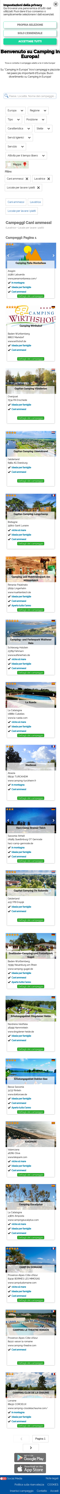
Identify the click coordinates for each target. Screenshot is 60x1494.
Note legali (52, 1478)
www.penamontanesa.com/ (22, 278)
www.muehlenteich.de (19, 592)
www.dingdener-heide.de (21, 1031)
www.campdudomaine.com (22, 1282)
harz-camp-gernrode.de (20, 843)
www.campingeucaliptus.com (23, 1220)
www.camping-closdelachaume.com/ (27, 1408)
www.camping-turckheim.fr (22, 780)
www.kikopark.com (17, 1157)
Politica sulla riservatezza (29, 1484)
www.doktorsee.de (17, 1094)
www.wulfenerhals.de (19, 655)
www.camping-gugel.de (20, 969)
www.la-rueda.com (17, 718)
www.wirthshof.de (17, 341)
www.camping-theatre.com (22, 1345)
